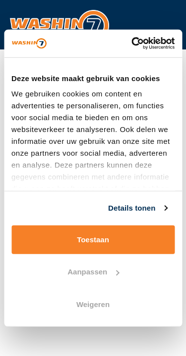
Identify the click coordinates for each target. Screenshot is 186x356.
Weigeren (93, 304)
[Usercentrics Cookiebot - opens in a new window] (132, 43)
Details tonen (131, 208)
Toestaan (93, 239)
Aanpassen (93, 271)
